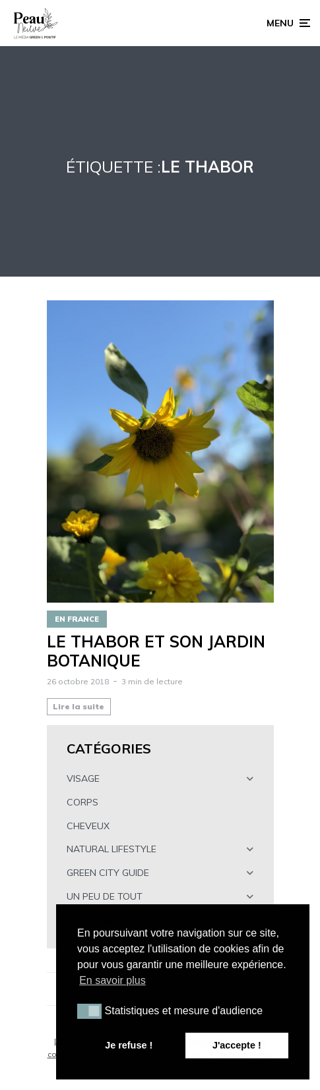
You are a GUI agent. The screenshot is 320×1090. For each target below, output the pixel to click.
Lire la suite (78, 706)
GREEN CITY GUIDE (108, 873)
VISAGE (83, 778)
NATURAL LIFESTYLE (111, 849)
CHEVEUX (88, 826)
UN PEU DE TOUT (105, 896)
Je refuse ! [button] (128, 1045)
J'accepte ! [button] (236, 1045)
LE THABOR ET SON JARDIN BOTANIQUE (156, 651)
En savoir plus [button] (112, 980)
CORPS (82, 802)
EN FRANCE (77, 619)
